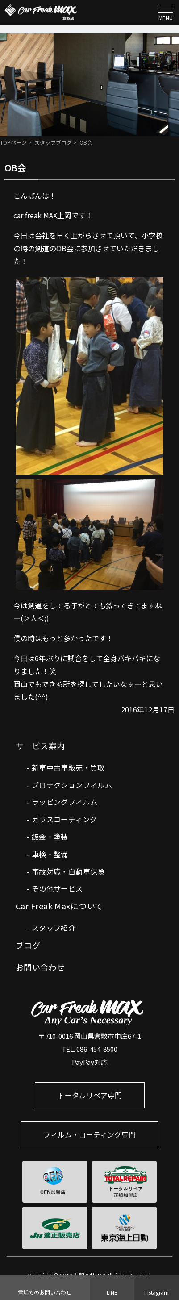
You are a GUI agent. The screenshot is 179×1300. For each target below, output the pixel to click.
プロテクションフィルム (72, 784)
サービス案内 (40, 745)
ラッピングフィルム (65, 801)
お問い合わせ (40, 967)
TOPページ (13, 142)
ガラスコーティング (64, 819)
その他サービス (57, 888)
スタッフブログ (53, 142)
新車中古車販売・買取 (68, 767)
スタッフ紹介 (53, 927)
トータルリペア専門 (90, 1095)
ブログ (28, 945)
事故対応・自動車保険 (68, 871)
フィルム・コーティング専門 (89, 1134)
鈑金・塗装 (50, 836)
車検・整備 (50, 854)
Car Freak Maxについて (59, 906)
